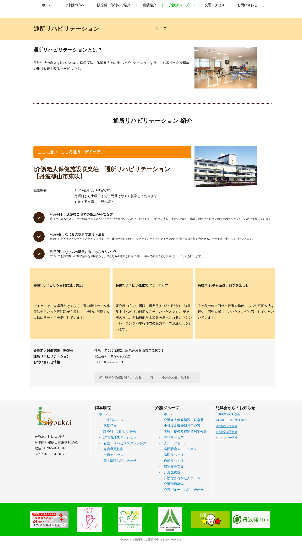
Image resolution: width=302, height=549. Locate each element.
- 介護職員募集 (111, 449)
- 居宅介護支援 (171, 466)
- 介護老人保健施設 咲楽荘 (181, 420)
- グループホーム (173, 443)
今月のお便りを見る (173, 377)
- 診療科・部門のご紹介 (118, 431)
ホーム (104, 414)
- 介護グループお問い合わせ (181, 489)
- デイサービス (171, 437)
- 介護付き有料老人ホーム (179, 478)
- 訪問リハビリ (171, 455)
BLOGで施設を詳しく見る (120, 377)
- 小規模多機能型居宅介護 (179, 425)
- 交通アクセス (111, 455)
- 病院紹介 (108, 425)
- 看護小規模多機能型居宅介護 (183, 431)
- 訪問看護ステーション (118, 437)
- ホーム (166, 414)
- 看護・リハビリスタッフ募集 (123, 443)
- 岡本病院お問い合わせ (118, 460)
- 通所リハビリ (171, 460)
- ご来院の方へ (111, 420)
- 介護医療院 (169, 472)
